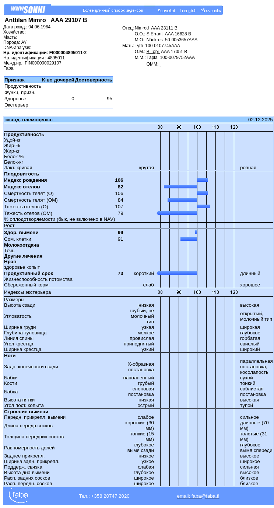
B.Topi (153, 51)
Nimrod (142, 28)
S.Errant (155, 33)
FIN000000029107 (43, 63)
